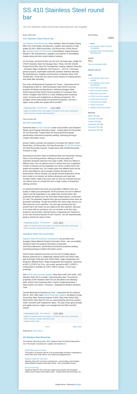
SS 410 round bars (32, 122)
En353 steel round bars (98, 99)
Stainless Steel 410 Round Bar (39, 51)
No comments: (43, 108)
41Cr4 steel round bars (98, 88)
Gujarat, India (34, 321)
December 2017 (94, 127)
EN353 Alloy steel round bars (35, 350)
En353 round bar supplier (99, 96)
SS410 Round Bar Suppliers (55, 295)
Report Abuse (94, 70)
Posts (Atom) (38, 331)
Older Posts (77, 327)
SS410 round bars (30, 113)
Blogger (78, 384)
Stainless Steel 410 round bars (38, 234)
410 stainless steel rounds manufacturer (65, 111)
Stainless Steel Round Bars (46, 113)
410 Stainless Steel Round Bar (35, 43)
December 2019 (94, 119)
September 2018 (94, 124)
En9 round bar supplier (98, 102)
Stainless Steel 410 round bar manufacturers (41, 239)
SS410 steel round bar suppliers (40, 275)
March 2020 (92, 116)
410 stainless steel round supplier (40, 111)
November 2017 (94, 130)
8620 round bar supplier (99, 90)
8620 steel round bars (98, 93)
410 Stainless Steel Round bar (38, 38)
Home (47, 327)
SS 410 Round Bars (73, 145)
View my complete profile (97, 64)
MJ (91, 61)
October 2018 (93, 121)
